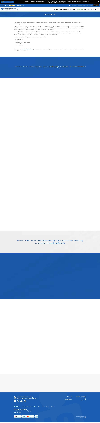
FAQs (85, 9)
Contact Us (93, 9)
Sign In (96, 5)
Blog (88, 9)
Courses (70, 398)
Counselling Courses (64, 9)
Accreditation (73, 9)
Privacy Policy (46, 406)
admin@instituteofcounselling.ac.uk (76, 66)
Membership (80, 9)
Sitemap (53, 406)
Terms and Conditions (27, 406)
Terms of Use (37, 406)
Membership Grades (27, 49)
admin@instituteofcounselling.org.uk (85, 5)
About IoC (69, 396)
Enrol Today (17, 406)
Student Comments (81, 396)
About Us (56, 9)
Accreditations (68, 399)
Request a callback (7, 1)
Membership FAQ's (57, 243)
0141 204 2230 (73, 5)
